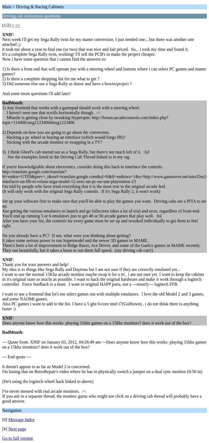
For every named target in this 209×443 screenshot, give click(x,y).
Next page (17, 429)
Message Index (21, 419)
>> (17, 25)
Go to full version (17, 438)
